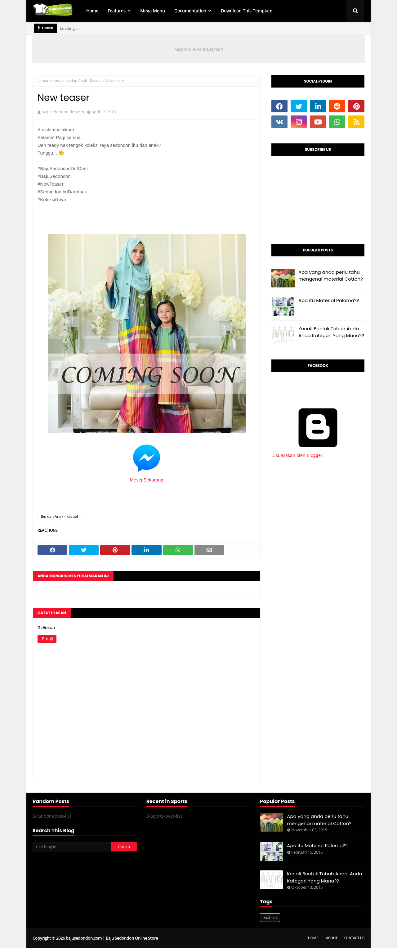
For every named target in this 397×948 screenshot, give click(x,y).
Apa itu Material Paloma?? (328, 300)
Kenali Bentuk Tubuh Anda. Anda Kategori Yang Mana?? (331, 332)
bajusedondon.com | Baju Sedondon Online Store (112, 938)
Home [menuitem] (92, 11)
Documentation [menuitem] (190, 11)
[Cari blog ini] (72, 846)
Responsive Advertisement (198, 49)
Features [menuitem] (117, 11)
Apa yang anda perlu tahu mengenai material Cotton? (330, 275)
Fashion (270, 917)
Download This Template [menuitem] (246, 11)
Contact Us (354, 938)
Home (313, 938)
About (331, 938)
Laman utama (49, 80)
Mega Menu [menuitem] (152, 11)
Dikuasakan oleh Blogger (317, 452)
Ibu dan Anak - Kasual (83, 80)
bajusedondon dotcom (63, 112)
